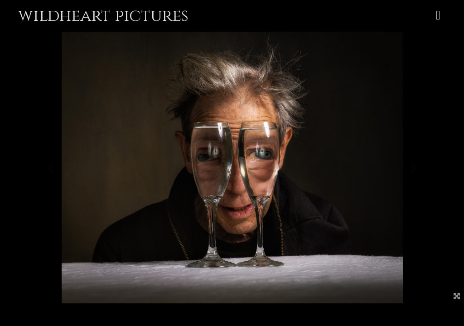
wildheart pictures (103, 16)
